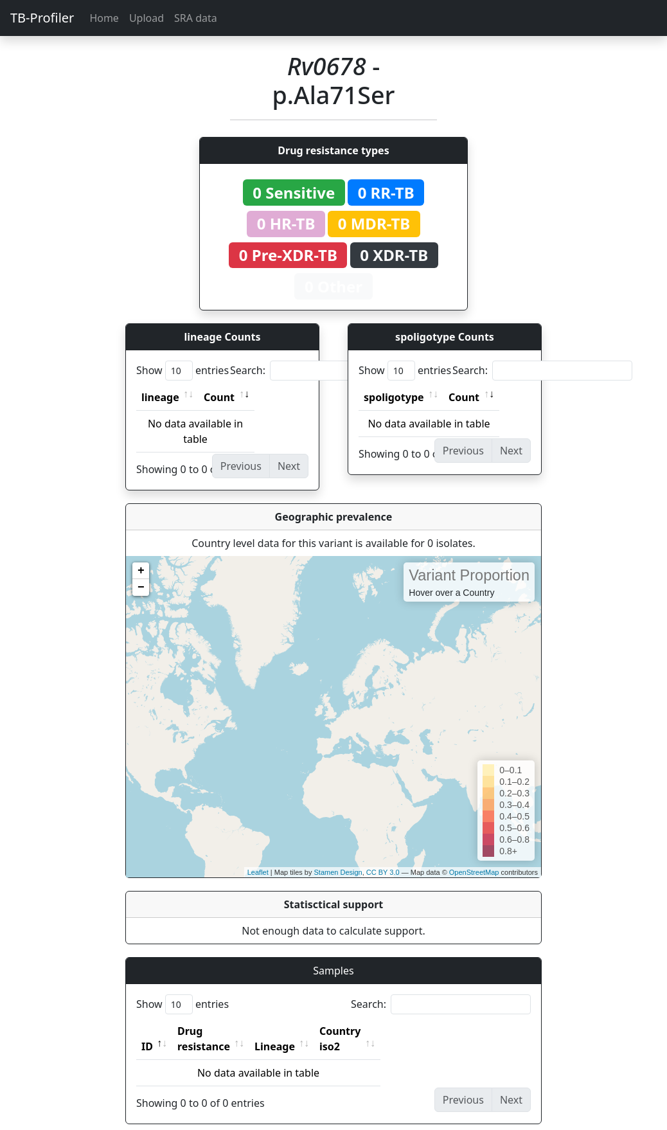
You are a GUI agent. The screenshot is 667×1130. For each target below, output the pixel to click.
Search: (320, 371)
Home (104, 18)
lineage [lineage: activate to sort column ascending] (160, 397)
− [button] (141, 587)
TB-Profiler (42, 17)
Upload (146, 18)
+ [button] (141, 570)
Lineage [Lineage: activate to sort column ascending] (303, 1031)
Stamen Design (338, 872)
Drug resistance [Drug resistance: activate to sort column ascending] (217, 1031)
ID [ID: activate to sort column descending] (147, 1031)
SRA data (195, 18)
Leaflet (258, 872)
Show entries (182, 371)
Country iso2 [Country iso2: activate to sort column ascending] (380, 1031)
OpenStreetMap (474, 872)
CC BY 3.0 (383, 872)
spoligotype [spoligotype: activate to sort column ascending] (394, 397)
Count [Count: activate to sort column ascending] (219, 397)
